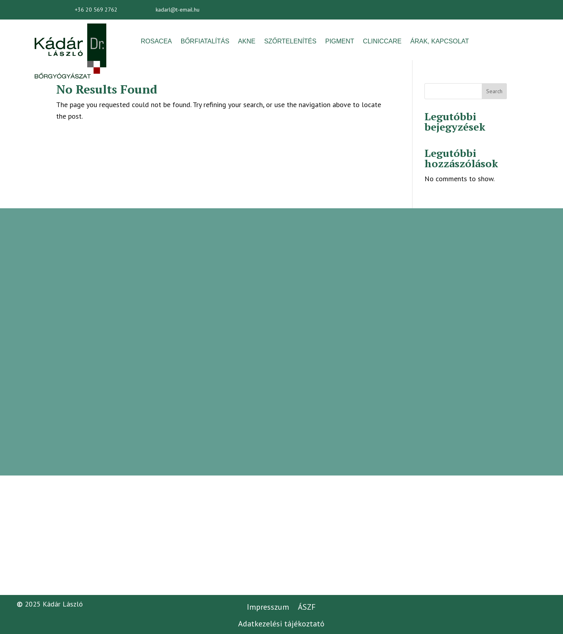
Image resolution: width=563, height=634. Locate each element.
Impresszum (268, 607)
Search (494, 91)
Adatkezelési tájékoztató (281, 623)
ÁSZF (307, 607)
